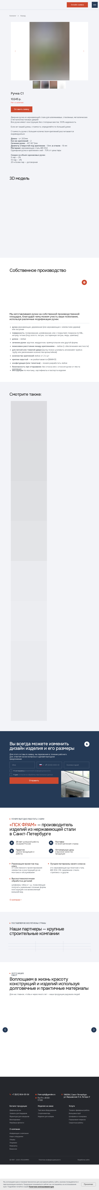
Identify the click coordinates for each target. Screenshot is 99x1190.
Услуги (72, 1091)
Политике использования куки (41, 1187)
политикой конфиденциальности (38, 771)
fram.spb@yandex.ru (46, 1080)
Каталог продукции (18, 1091)
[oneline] (76, 765)
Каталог (13, 16)
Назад (23, 16)
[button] (77, 4)
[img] (4, 5)
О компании (15, 1114)
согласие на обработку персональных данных (35, 775)
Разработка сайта (83, 1145)
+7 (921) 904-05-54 (20, 1080)
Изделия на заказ (45, 1091)
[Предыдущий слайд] (15, 51)
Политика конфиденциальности (50, 1145)
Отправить (34, 780)
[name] (22, 765)
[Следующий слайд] (84, 51)
